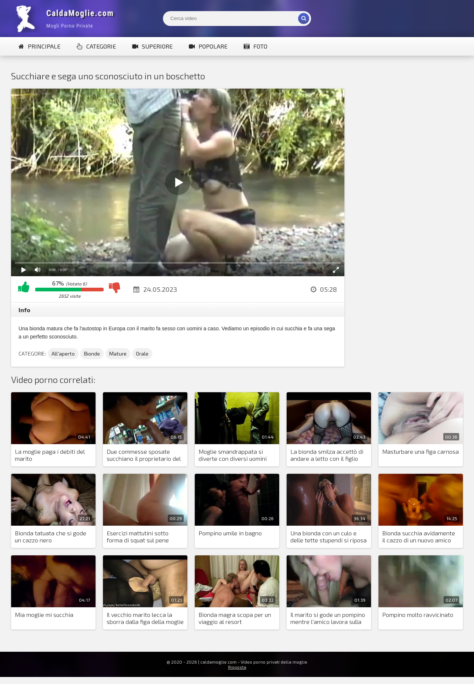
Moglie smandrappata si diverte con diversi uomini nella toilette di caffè (232, 455)
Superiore (152, 46)
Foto (255, 46)
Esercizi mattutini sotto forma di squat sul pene (138, 536)
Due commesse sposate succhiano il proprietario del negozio (144, 455)
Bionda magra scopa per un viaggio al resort (234, 618)
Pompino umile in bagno (230, 532)
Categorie (96, 46)
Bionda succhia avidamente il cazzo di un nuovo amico (418, 536)
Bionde (92, 353)
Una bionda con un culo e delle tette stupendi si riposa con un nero (328, 536)
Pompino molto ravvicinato (417, 614)
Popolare (208, 46)
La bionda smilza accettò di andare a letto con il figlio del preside (326, 455)
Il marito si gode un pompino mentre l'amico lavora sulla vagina (327, 618)
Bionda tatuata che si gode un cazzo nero (50, 536)
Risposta (237, 667)
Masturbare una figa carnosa (420, 451)
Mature (118, 353)
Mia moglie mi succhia (44, 614)
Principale (39, 46)
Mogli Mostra (66, 18)
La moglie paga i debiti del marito (50, 455)
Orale (142, 353)
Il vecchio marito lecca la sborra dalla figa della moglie (145, 618)
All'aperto (63, 353)
